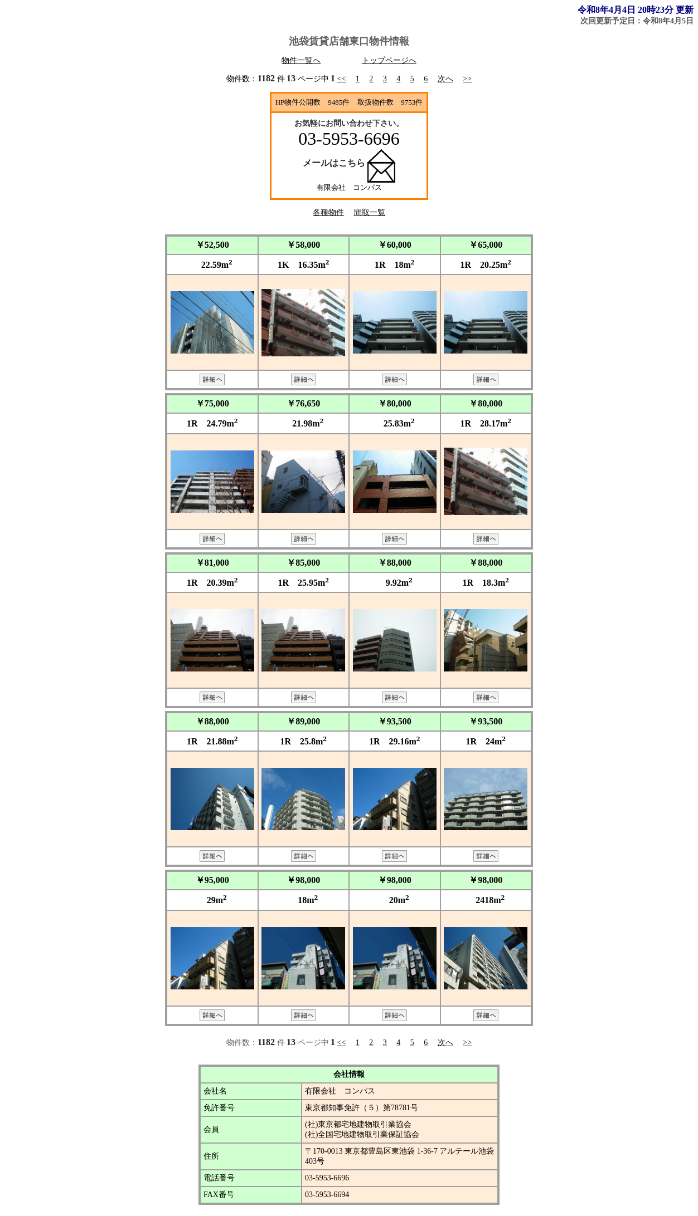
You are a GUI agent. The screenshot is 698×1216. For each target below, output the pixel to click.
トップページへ (389, 60)
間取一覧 (369, 212)
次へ (445, 79)
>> (467, 79)
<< (341, 79)
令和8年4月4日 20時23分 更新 (636, 9)
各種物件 (328, 212)
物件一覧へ (301, 60)
